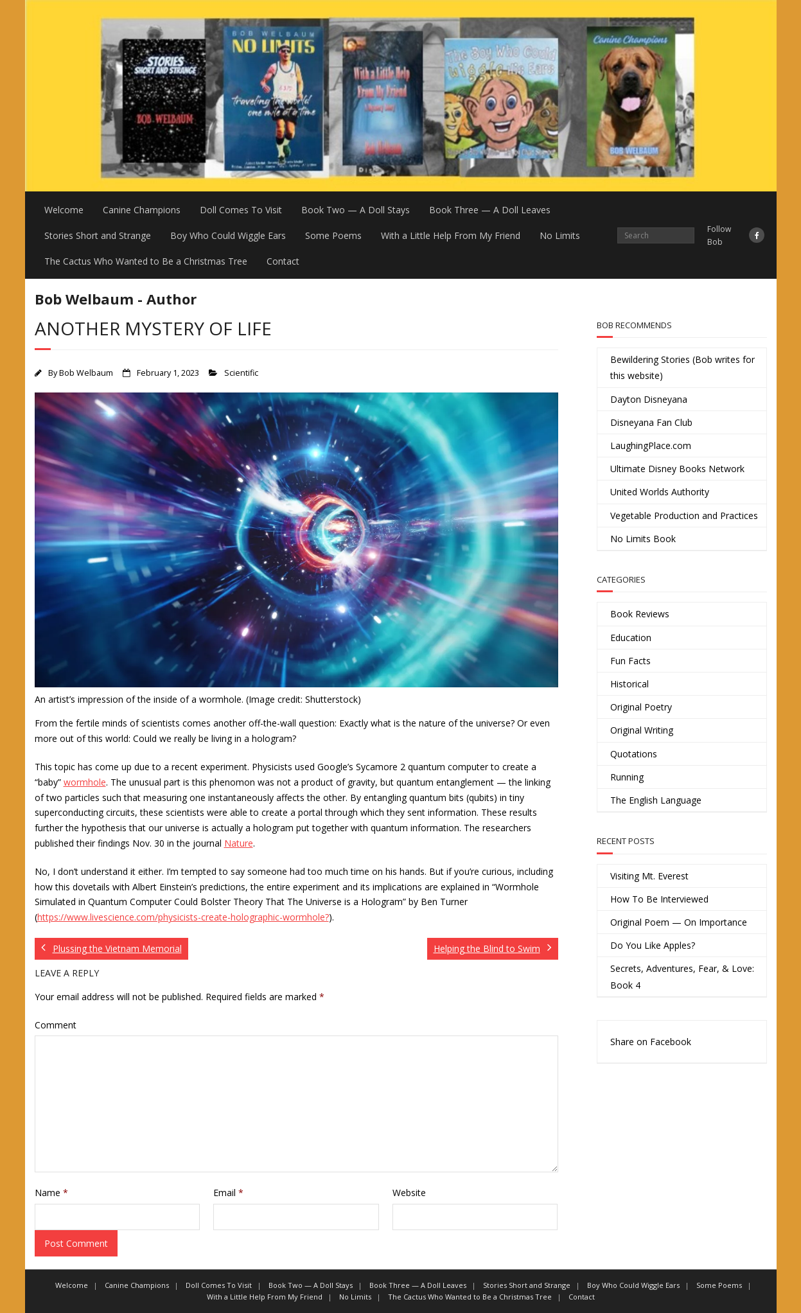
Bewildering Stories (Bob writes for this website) (682, 367)
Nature (238, 843)
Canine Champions (141, 210)
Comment (55, 1025)
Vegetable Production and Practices (684, 515)
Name (51, 1192)
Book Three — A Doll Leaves (489, 210)
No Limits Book (643, 539)
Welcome (64, 210)
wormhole (85, 782)
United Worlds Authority (659, 492)
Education (630, 637)
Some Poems (333, 235)
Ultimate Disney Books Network (677, 469)
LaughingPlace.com (650, 445)
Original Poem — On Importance (678, 922)
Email (228, 1192)
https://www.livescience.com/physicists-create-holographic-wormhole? (183, 917)
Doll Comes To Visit (241, 210)
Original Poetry (641, 707)
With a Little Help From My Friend (450, 235)
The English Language (655, 800)
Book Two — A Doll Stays (355, 210)
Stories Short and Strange (97, 235)
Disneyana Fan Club (651, 422)
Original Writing (641, 730)
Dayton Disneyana (648, 399)
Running (627, 777)
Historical (629, 684)
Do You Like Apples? (652, 945)
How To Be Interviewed (659, 899)
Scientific (241, 372)
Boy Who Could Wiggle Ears (228, 235)
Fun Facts (630, 661)
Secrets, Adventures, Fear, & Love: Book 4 (682, 976)
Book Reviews (639, 614)
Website (409, 1192)
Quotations (633, 754)
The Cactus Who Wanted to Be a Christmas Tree (145, 261)
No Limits (560, 235)
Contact (283, 261)
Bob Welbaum (86, 372)
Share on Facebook (650, 1041)
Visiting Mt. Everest (649, 876)
